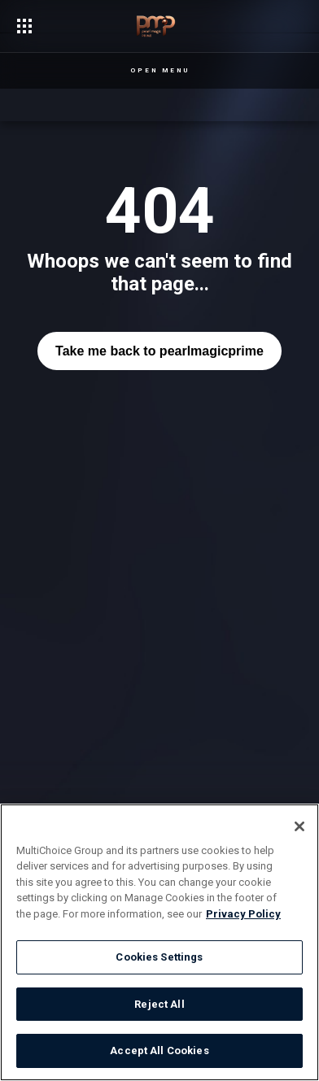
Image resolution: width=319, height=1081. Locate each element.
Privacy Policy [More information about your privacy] (243, 914)
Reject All (159, 1004)
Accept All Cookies (159, 1050)
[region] (159, 942)
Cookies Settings (159, 957)
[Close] (299, 826)
